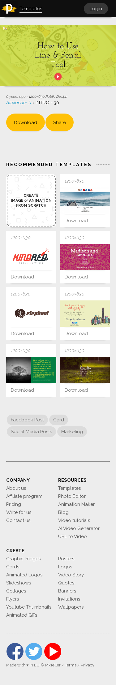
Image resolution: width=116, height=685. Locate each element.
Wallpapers (71, 607)
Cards (12, 567)
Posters (66, 559)
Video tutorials (74, 520)
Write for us (18, 512)
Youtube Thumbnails (28, 607)
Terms (70, 665)
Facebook (15, 651)
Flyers (12, 599)
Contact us (18, 520)
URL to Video (72, 536)
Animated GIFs (21, 615)
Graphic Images (23, 559)
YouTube (52, 651)
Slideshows (18, 583)
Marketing (72, 431)
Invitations (69, 599)
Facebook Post (27, 420)
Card (58, 420)
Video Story (71, 575)
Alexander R (19, 103)
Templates (69, 488)
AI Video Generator (79, 528)
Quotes (66, 583)
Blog (63, 512)
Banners (67, 591)
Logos (65, 567)
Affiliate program (24, 496)
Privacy (87, 665)
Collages (16, 591)
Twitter (33, 651)
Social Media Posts (31, 431)
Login (96, 8)
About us (16, 488)
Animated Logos (24, 575)
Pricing (13, 504)
